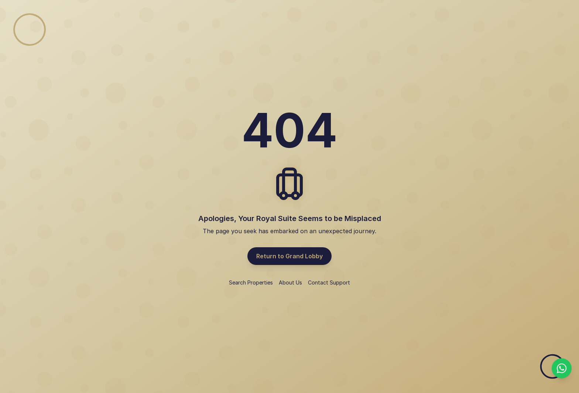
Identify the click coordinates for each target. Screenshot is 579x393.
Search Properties (251, 282)
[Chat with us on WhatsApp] (562, 368)
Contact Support (329, 282)
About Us (290, 282)
